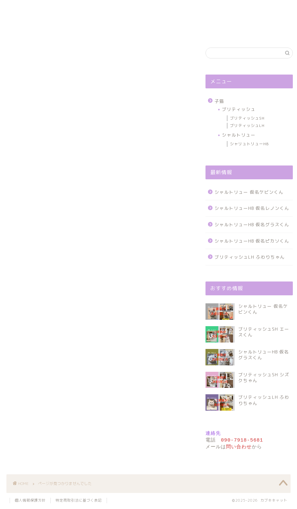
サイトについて (172, 31)
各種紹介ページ (77, 31)
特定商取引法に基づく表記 (79, 501)
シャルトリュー (239, 135)
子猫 (24, 300)
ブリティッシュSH (247, 118)
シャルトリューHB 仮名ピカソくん (251, 241)
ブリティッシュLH (247, 125)
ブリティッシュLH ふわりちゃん (249, 257)
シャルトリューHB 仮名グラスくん (251, 224)
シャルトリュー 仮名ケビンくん (249, 192)
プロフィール (124, 31)
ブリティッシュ (239, 109)
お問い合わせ (219, 31)
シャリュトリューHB (249, 144)
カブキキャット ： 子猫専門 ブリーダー (148, 11)
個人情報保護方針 (267, 31)
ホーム (30, 31)
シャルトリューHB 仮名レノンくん (251, 208)
